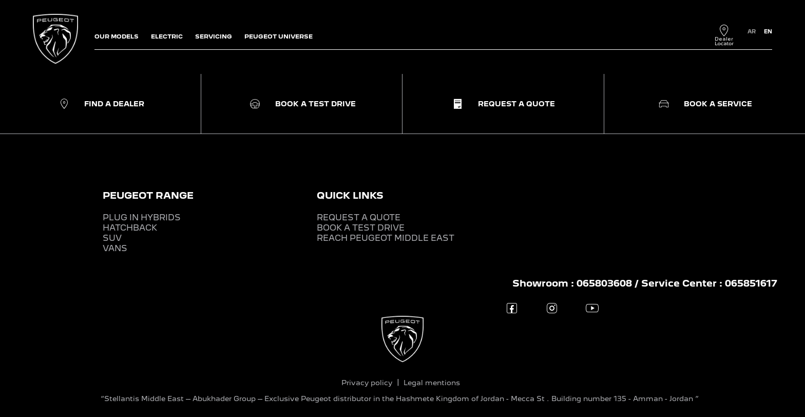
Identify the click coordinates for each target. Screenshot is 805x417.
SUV (112, 238)
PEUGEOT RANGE (148, 195)
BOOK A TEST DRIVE (361, 228)
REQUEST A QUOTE (358, 217)
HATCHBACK (130, 228)
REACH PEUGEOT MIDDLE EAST (385, 238)
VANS (115, 248)
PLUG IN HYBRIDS (142, 217)
